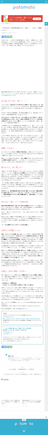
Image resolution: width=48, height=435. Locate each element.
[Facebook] (24, 431)
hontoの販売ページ (7, 333)
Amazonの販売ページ (8, 332)
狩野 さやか (5, 32)
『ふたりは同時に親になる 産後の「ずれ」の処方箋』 (18, 328)
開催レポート (9, 23)
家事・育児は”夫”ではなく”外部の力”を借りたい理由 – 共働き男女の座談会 (21, 318)
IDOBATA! (3, 23)
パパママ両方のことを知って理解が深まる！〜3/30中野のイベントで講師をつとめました (10, 402)
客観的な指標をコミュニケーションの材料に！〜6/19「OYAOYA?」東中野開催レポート (31, 402)
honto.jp (5, 340)
